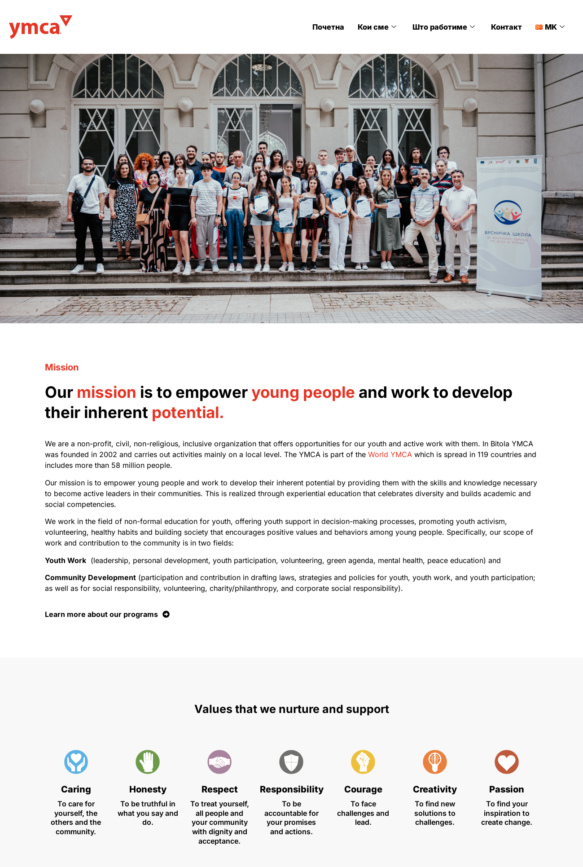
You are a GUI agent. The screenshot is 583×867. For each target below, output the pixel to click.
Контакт (507, 26)
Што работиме (446, 26)
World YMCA (390, 454)
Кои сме (380, 26)
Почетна (332, 26)
